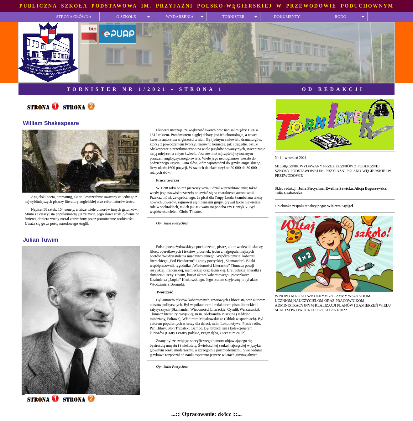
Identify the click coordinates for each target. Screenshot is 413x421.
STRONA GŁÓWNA (73, 16)
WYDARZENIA (179, 16)
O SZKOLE (126, 16)
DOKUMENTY (287, 16)
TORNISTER (233, 16)
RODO (340, 16)
